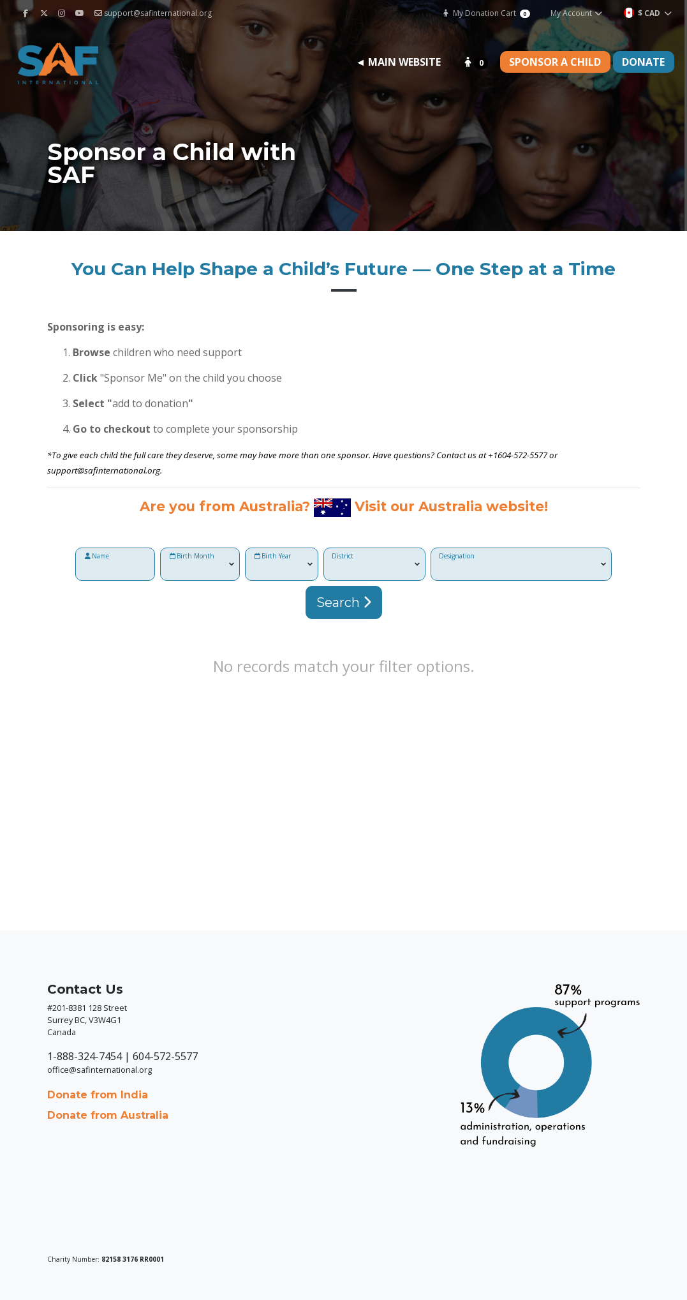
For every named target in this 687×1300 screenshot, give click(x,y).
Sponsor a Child (555, 62)
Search (343, 602)
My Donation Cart (485, 13)
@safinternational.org (118, 470)
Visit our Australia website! (451, 506)
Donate (643, 62)
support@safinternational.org (153, 13)
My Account (576, 13)
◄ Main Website (398, 62)
